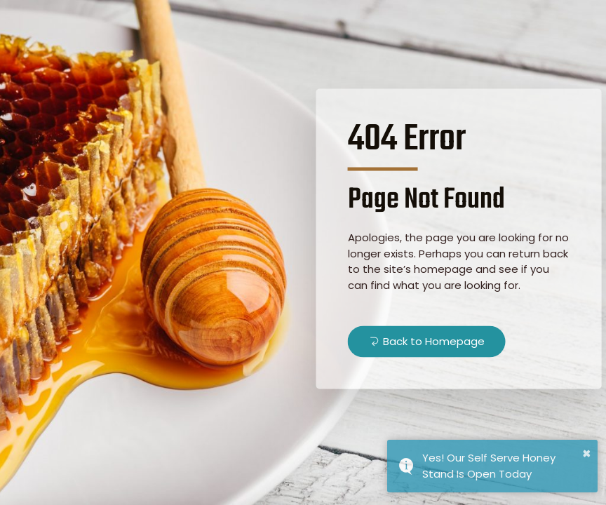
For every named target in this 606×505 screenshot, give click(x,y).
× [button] (586, 453)
